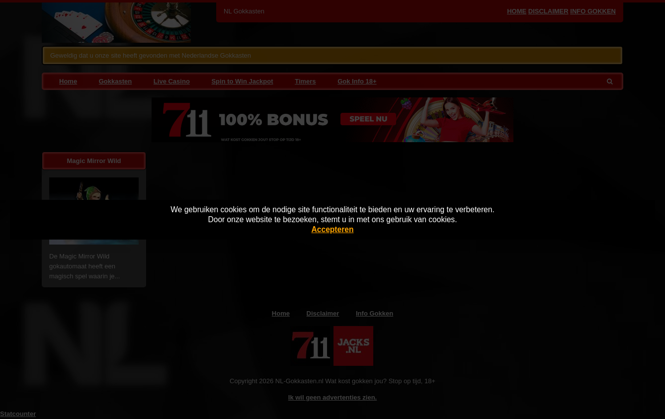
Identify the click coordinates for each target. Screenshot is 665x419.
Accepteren (333, 229)
